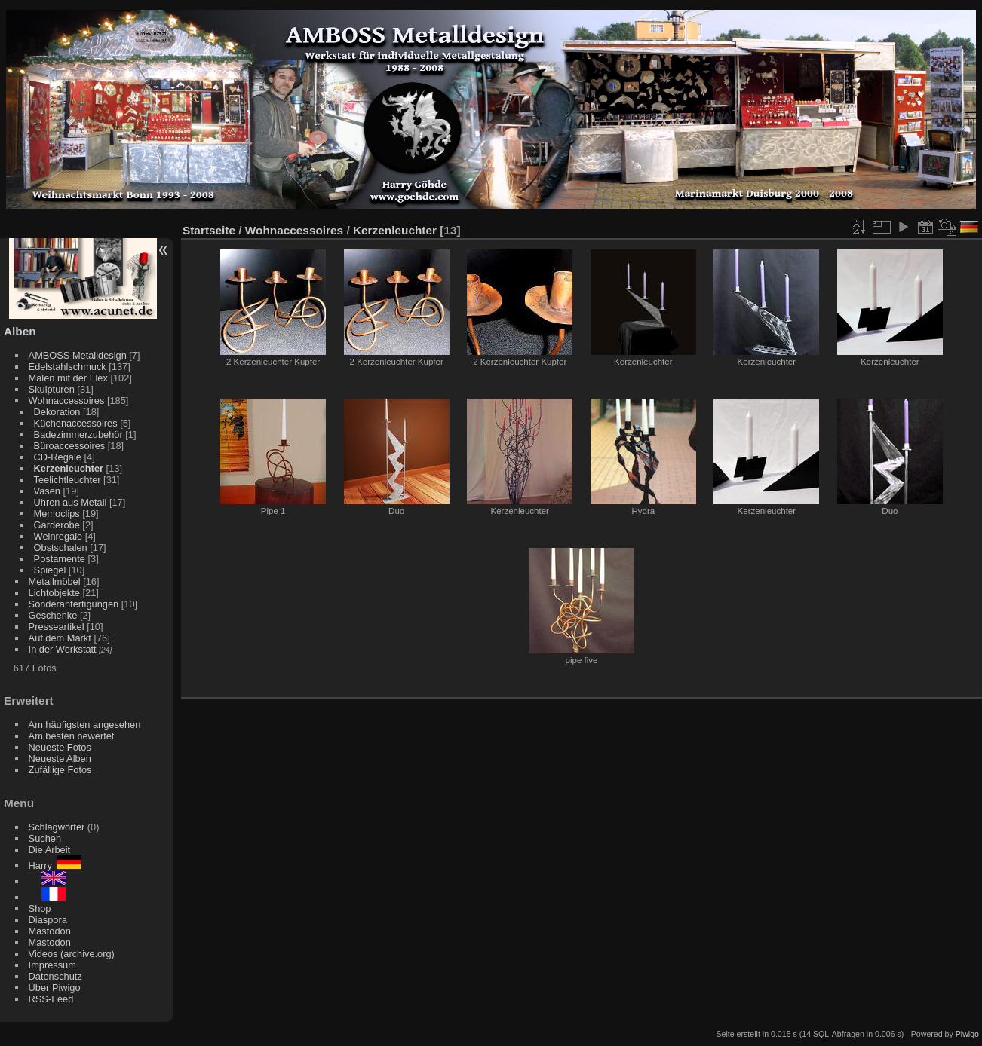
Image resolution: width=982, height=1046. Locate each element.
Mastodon (50, 931)
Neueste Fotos (60, 747)
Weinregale (58, 536)
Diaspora (48, 919)
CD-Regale (57, 457)
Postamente (59, 558)
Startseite (209, 230)
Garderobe (57, 525)
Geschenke (53, 615)
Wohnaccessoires (67, 400)
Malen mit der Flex (68, 378)
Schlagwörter (57, 827)
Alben (20, 331)
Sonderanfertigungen (74, 604)
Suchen (45, 838)
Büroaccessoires (70, 445)
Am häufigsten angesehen (85, 724)
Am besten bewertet (72, 736)
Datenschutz (55, 976)
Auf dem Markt (60, 638)
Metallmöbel (55, 581)
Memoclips (57, 513)
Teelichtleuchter (67, 479)
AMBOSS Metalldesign (78, 355)
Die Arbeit (49, 849)
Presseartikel (56, 626)
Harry (55, 865)
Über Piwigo (55, 987)
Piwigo (967, 1033)
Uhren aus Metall (70, 502)
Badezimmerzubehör (78, 434)
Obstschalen (60, 547)
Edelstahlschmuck (67, 366)
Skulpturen (52, 389)
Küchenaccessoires (76, 423)
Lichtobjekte (54, 592)
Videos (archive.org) (72, 953)
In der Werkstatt (63, 649)
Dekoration (57, 411)
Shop (40, 908)
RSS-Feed (51, 999)
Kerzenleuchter (68, 468)
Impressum (52, 965)
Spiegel (50, 570)
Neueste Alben (60, 758)
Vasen (47, 491)
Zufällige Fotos (60, 769)
